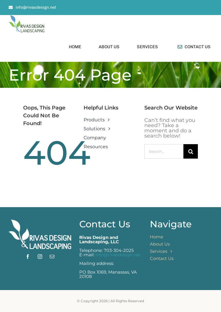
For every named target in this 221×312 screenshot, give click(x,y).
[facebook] (27, 256)
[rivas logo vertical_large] (27, 17)
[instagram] (40, 256)
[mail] (52, 256)
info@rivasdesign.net (118, 254)
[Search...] (163, 151)
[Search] (190, 151)
